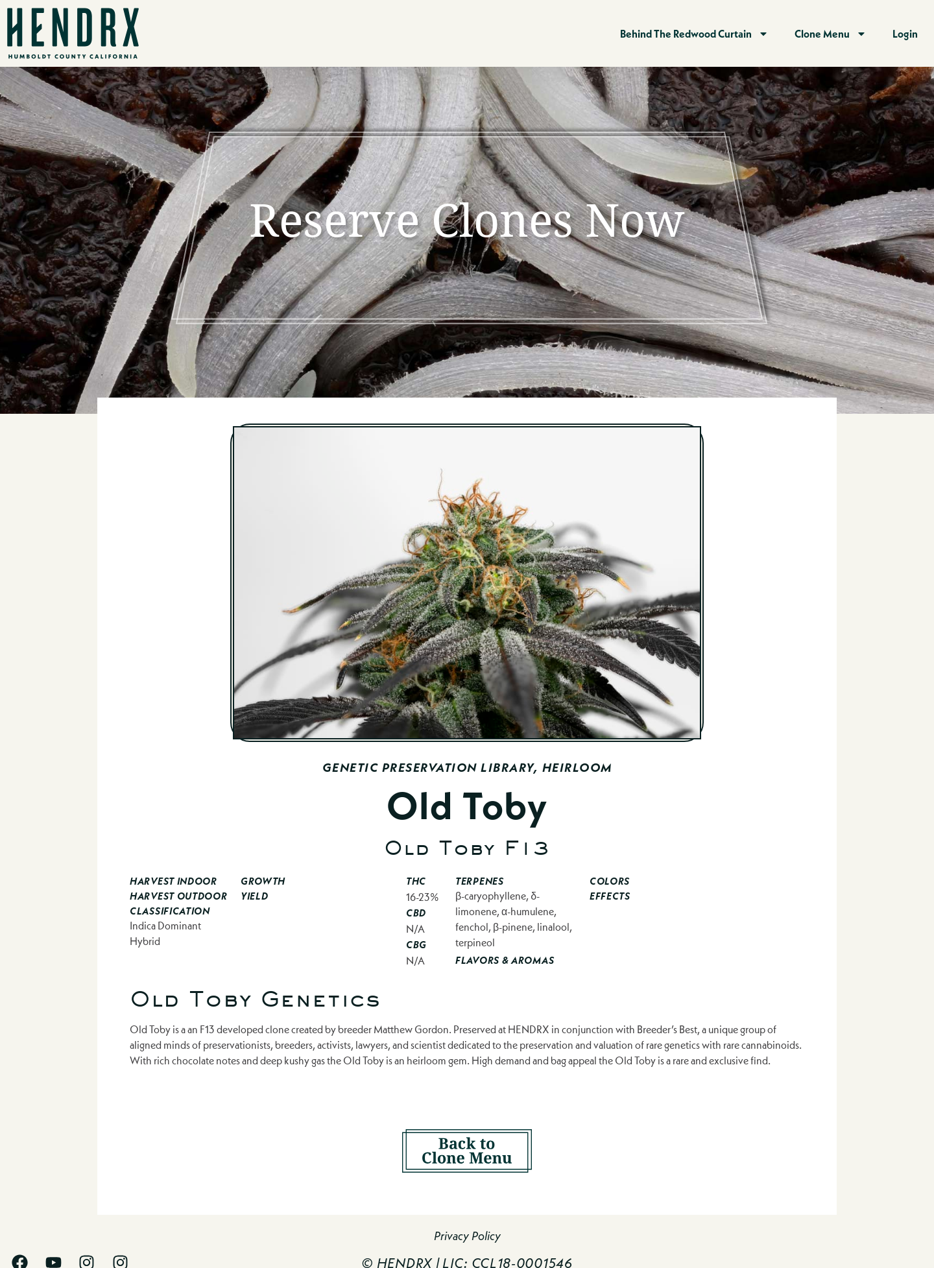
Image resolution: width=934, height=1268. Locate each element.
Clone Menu (831, 33)
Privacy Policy (467, 1236)
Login (905, 33)
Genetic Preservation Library (428, 768)
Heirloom (577, 768)
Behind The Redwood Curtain (694, 33)
